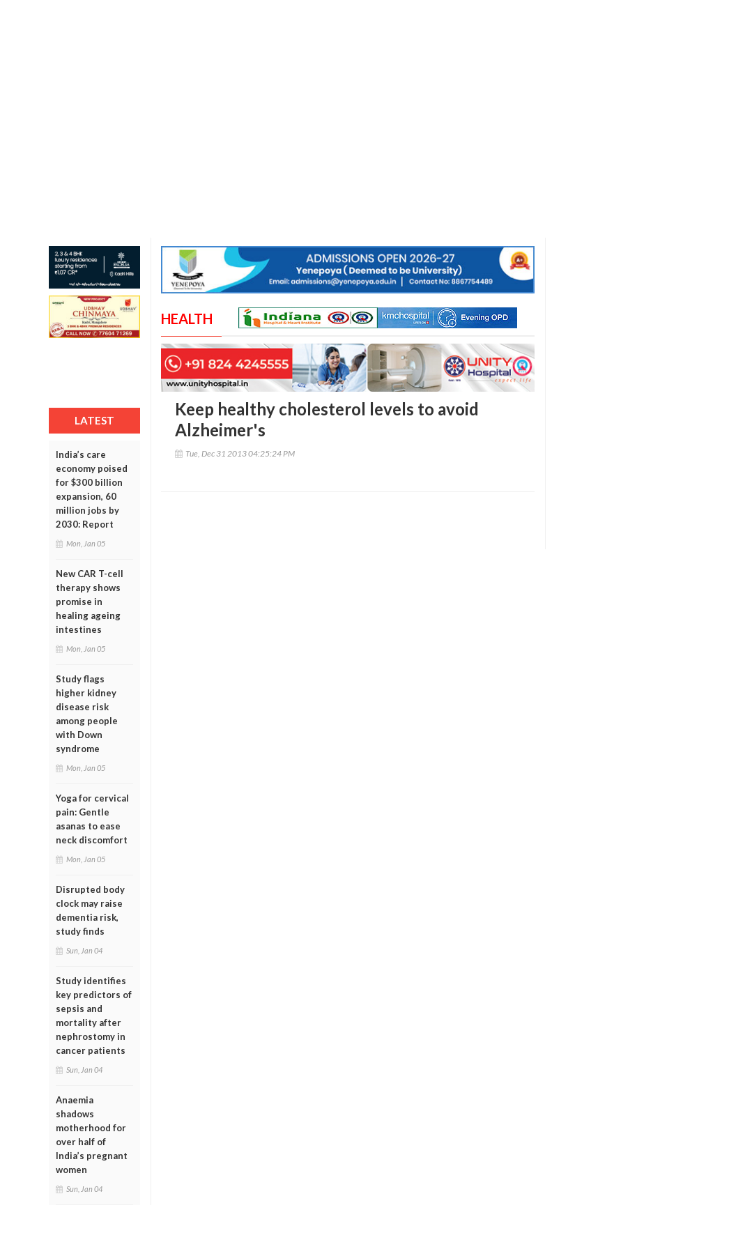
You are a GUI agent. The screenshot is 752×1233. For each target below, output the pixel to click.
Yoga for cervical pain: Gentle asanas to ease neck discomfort (92, 818)
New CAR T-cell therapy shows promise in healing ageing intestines (89, 601)
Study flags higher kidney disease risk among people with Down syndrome (87, 713)
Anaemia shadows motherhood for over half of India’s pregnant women (92, 1134)
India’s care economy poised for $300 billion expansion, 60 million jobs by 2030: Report (92, 489)
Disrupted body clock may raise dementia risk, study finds (90, 910)
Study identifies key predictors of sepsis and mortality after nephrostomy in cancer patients (94, 1015)
